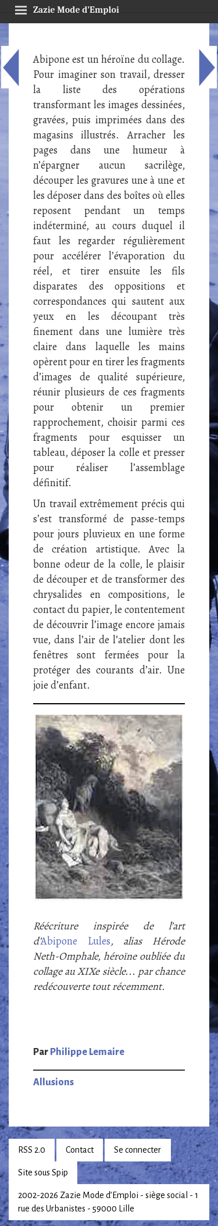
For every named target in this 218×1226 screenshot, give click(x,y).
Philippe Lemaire (87, 1052)
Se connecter (137, 1149)
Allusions (53, 1082)
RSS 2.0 (31, 1149)
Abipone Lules (75, 941)
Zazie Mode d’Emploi (67, 8)
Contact (80, 1149)
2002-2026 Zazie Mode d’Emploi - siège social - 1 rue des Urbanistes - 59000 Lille (108, 1202)
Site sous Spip (43, 1172)
